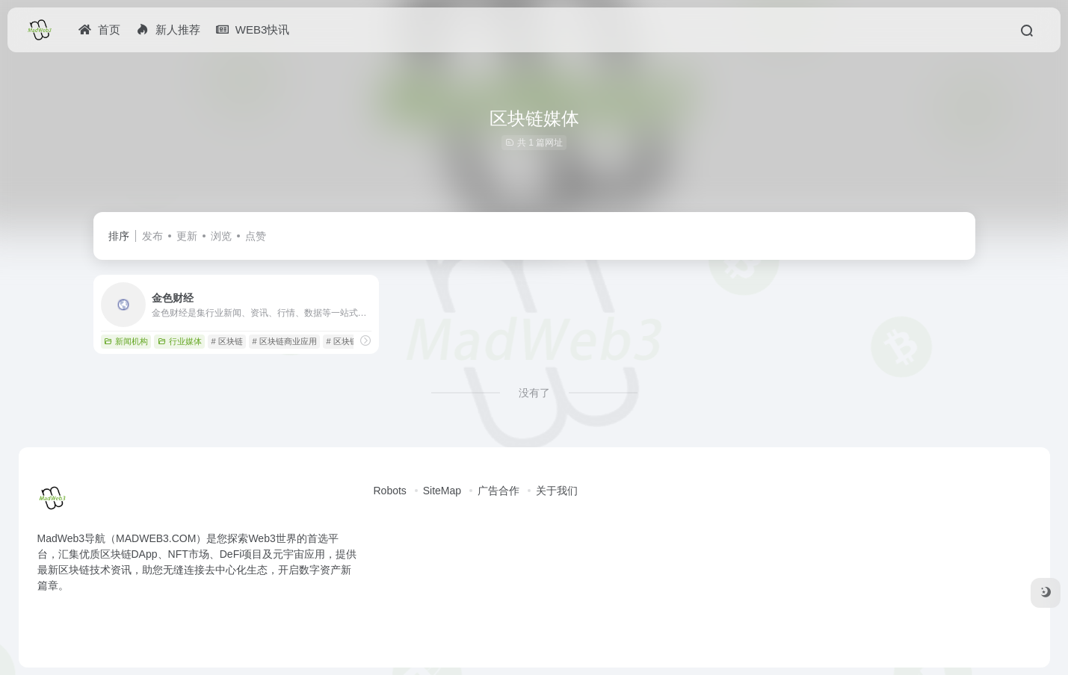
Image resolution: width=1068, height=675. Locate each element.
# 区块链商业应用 (284, 341)
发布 (152, 236)
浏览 (221, 236)
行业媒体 (180, 341)
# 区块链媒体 (350, 341)
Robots (390, 491)
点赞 (255, 236)
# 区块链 (226, 341)
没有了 (534, 393)
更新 (186, 236)
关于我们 (557, 491)
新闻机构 (126, 341)
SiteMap (442, 491)
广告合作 (498, 491)
